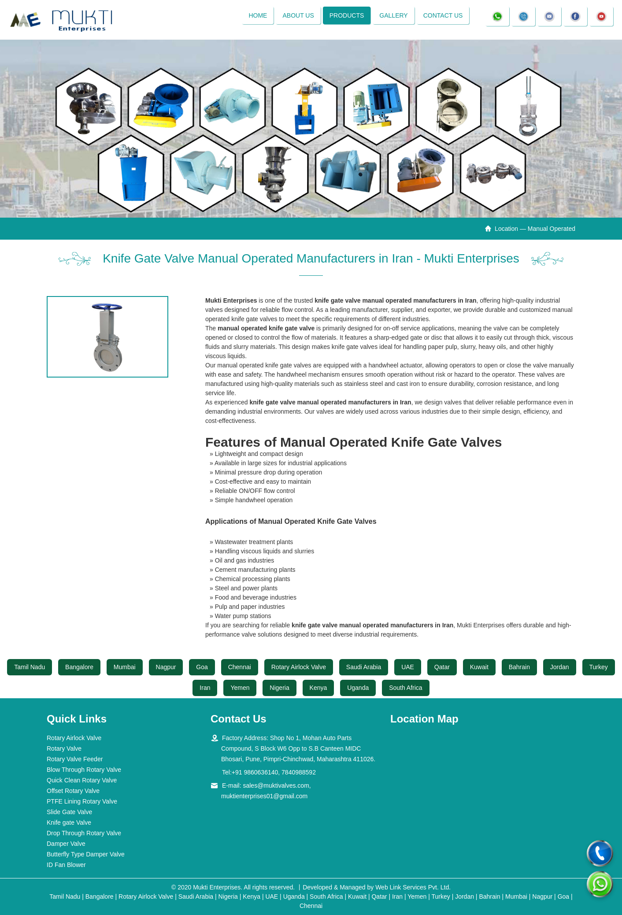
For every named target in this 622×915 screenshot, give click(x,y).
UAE (407, 667)
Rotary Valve (64, 748)
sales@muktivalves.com (276, 785)
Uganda (358, 687)
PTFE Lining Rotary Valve (82, 801)
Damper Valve (66, 843)
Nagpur (166, 667)
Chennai (239, 667)
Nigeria (279, 687)
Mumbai (125, 667)
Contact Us (443, 15)
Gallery (393, 15)
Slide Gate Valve (69, 811)
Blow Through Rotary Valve (84, 769)
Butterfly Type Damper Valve (86, 854)
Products (347, 15)
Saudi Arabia (363, 667)
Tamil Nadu (29, 667)
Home (257, 15)
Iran (205, 687)
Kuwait (479, 667)
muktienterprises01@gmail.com (264, 796)
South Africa (405, 687)
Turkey (598, 667)
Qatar (442, 667)
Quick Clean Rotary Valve (82, 780)
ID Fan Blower (66, 864)
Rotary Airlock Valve (298, 667)
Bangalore (79, 667)
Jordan (559, 667)
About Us (298, 15)
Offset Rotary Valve (73, 790)
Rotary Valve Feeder (75, 759)
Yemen (239, 687)
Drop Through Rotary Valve (84, 833)
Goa (201, 667)
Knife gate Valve (69, 822)
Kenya (318, 687)
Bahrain (519, 667)
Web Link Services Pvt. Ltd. (413, 887)
